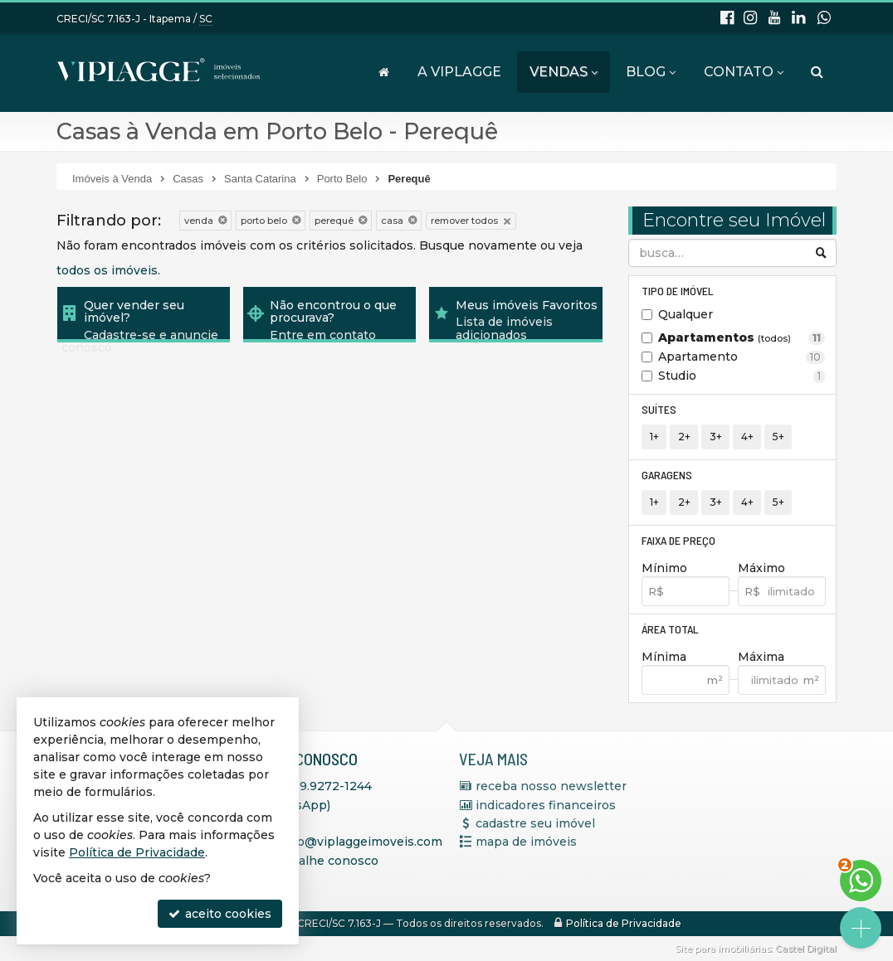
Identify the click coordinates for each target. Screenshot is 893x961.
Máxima (761, 656)
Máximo (761, 568)
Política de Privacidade (623, 923)
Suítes (659, 409)
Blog (651, 72)
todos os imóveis (107, 270)
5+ (778, 436)
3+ (716, 436)
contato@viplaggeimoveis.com (350, 841)
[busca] (817, 72)
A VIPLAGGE (459, 72)
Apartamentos (741, 337)
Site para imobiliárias (723, 948)
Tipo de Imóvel (678, 291)
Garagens (667, 475)
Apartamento (741, 356)
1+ (654, 436)
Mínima (664, 656)
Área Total (670, 629)
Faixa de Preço (678, 540)
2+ (684, 436)
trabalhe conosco (326, 860)
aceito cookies (219, 913)
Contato (743, 72)
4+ (747, 436)
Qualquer (685, 314)
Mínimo (664, 568)
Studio (741, 375)
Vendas (563, 72)
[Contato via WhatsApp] (860, 880)
